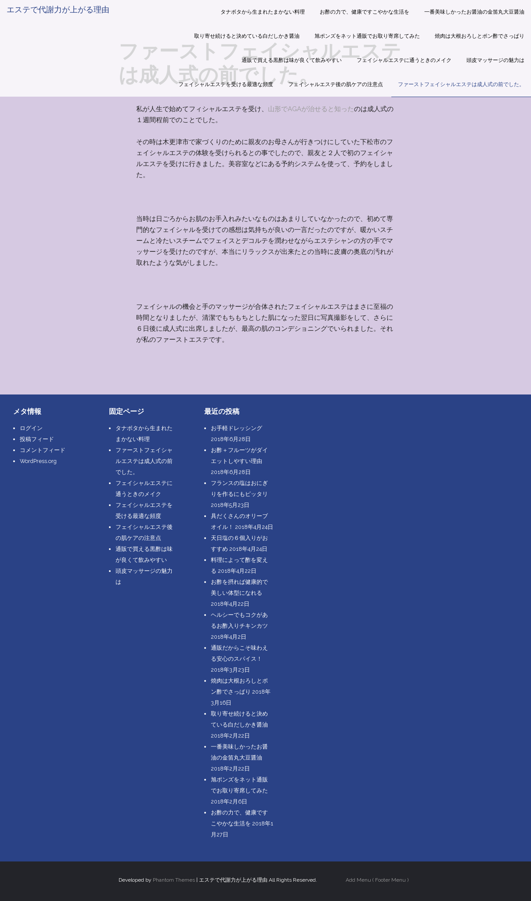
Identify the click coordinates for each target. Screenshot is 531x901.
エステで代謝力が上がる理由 (58, 9)
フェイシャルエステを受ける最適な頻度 (225, 84)
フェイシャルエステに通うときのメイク (404, 60)
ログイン (31, 428)
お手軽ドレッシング (236, 428)
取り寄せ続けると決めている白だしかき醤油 (247, 36)
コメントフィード (42, 450)
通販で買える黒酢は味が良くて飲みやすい (292, 60)
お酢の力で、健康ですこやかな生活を (364, 12)
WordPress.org (38, 461)
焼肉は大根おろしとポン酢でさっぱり (479, 36)
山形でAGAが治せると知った (311, 109)
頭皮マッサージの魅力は (495, 60)
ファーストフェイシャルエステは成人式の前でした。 (461, 84)
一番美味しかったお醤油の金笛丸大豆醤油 (474, 12)
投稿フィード (37, 439)
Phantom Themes (174, 880)
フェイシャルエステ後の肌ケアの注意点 (335, 84)
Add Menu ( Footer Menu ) (377, 880)
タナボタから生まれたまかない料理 (262, 12)
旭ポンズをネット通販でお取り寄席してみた (367, 36)
